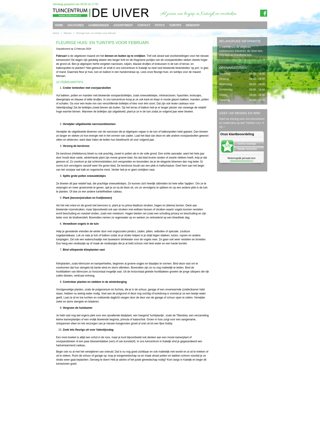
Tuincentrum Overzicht (257, 418)
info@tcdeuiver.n (156, 411)
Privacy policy (262, 414)
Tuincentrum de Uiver (63, 411)
